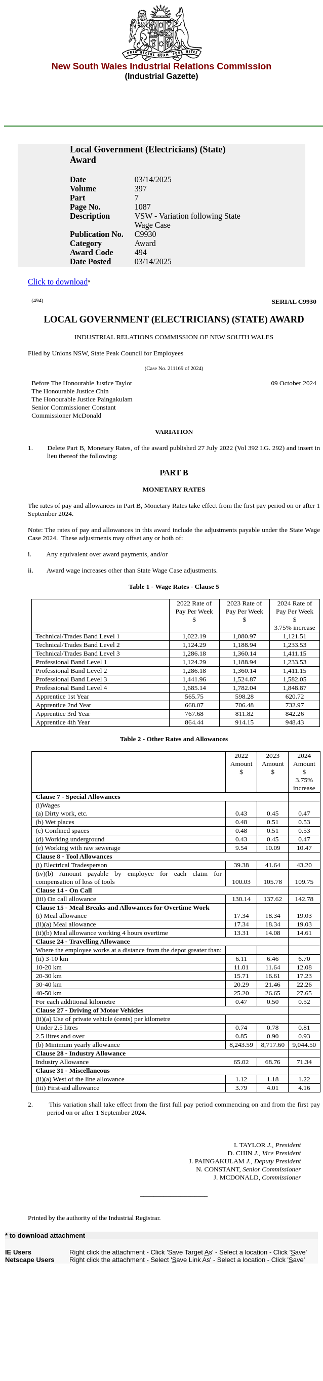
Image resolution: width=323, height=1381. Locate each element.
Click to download (58, 281)
